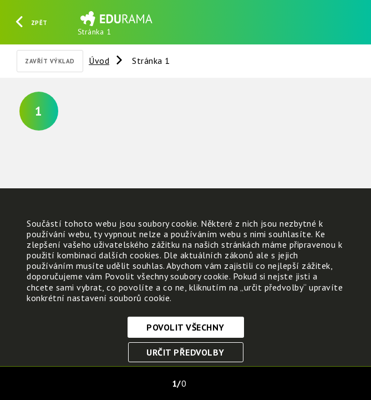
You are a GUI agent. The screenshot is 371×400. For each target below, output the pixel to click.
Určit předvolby (185, 352)
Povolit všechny (185, 327)
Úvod (99, 60)
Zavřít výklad (50, 61)
